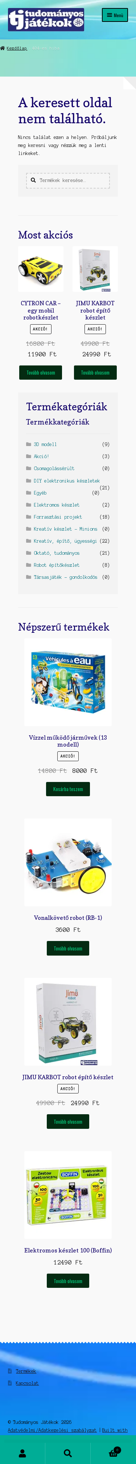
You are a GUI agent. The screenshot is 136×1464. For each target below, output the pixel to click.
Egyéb (40, 493)
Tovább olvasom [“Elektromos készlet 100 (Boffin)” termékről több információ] (68, 1281)
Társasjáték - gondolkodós (66, 577)
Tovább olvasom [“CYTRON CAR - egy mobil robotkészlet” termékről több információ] (40, 372)
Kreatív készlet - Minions (66, 529)
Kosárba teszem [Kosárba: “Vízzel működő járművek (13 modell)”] (68, 789)
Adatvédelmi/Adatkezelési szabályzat (52, 1430)
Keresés (68, 1453)
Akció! (41, 456)
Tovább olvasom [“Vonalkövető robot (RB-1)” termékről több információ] (68, 948)
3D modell (45, 444)
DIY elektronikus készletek (67, 481)
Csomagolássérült (54, 468)
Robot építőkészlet (57, 565)
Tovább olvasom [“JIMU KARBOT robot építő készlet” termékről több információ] (95, 372)
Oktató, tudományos (57, 553)
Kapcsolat (27, 1383)
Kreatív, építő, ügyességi (66, 541)
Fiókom (22, 1453)
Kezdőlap (17, 48)
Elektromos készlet (57, 505)
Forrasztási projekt (58, 517)
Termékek (26, 1371)
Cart (106, 1449)
